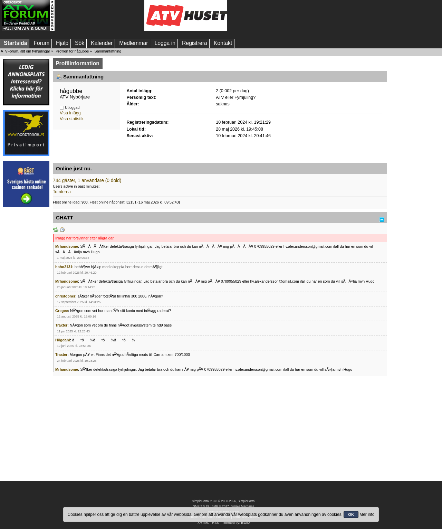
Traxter (61, 325)
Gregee (61, 311)
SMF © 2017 (220, 506)
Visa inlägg (70, 113)
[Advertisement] (99, 15)
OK (351, 514)
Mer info (366, 514)
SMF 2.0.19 (201, 506)
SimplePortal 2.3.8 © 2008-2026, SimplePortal (224, 501)
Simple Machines (242, 506)
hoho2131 (63, 267)
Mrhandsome (66, 246)
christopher (65, 296)
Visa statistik (72, 118)
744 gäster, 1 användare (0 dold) (87, 180)
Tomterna (62, 191)
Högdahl (62, 340)
